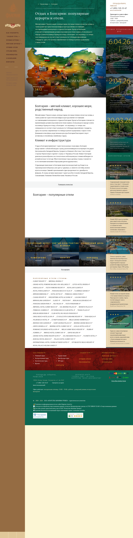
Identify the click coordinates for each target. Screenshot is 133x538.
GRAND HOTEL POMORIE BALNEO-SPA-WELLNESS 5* (51, 284)
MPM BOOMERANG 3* (41, 294)
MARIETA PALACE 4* (86, 307)
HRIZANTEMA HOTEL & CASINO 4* (61, 297)
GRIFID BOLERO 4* (74, 333)
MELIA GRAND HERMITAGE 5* (79, 320)
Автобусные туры (63, 358)
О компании (107, 362)
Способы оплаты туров (118, 381)
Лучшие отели (85, 359)
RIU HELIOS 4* (58, 304)
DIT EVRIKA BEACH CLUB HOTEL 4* (63, 310)
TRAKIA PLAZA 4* (83, 310)
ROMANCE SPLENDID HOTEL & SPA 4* (46, 329)
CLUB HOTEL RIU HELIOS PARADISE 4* (64, 313)
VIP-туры (60, 361)
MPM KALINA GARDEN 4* (42, 300)
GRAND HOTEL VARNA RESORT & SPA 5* (47, 336)
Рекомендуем (84, 362)
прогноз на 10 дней (65, 88)
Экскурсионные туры (42, 358)
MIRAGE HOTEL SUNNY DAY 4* (54, 333)
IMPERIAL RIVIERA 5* (56, 281)
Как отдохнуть (39, 353)
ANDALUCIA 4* (38, 288)
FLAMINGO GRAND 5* (82, 291)
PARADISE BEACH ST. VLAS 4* (62, 291)
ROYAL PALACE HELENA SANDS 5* (45, 345)
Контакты (60, 365)
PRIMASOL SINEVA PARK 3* (74, 294)
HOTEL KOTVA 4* (57, 294)
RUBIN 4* (90, 329)
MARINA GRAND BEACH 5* (83, 323)
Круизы (37, 363)
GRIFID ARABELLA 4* (40, 326)
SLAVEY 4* (56, 300)
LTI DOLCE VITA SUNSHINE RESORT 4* (69, 317)
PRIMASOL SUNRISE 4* (41, 310)
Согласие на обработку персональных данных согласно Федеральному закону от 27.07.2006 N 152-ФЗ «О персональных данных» (76, 406)
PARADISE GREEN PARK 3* (42, 304)
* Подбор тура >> (86, 353)
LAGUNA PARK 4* (81, 297)
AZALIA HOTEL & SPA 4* (82, 326)
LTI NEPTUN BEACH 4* (59, 320)
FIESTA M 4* (66, 300)
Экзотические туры (41, 361)
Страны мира (44, 4)
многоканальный (115, 10)
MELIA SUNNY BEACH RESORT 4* (73, 329)
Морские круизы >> (110, 356)
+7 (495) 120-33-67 (118, 8)
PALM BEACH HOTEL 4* (41, 320)
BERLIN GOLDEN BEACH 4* (82, 300)
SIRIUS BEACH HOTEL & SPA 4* (43, 317)
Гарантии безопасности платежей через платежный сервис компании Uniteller (60, 410)
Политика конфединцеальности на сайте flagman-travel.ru (53, 404)
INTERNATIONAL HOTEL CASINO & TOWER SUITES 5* (51, 342)
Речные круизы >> (109, 353)
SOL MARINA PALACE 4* (68, 307)
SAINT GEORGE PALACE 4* (63, 323)
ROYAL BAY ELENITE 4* (75, 288)
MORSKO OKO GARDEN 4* (42, 323)
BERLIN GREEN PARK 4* (41, 313)
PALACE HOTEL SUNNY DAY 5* (64, 339)
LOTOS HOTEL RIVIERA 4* (81, 284)
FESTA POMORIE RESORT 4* (55, 288)
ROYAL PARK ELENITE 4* (41, 291)
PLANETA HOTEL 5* (90, 336)
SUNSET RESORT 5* (39, 281)
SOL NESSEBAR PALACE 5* (72, 336)
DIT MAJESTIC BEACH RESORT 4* (83, 342)
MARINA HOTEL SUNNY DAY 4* (61, 326)
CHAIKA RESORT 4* (39, 297)
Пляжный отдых (40, 356)
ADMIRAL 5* (37, 333)
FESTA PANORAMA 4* (73, 304)
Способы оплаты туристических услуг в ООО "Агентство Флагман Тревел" (58, 408)
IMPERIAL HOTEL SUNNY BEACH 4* (45, 307)
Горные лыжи (62, 356)
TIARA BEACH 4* (90, 317)
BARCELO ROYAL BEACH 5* (42, 339)
